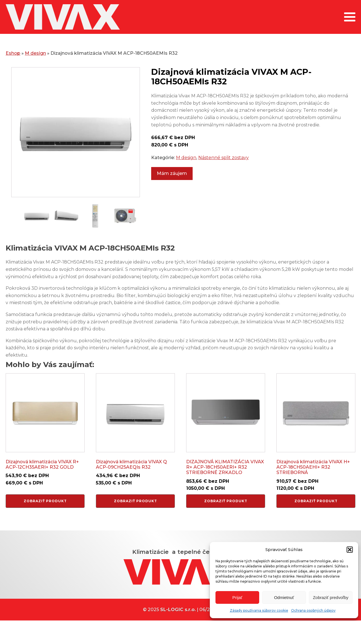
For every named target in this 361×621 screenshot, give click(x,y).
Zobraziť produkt (45, 501)
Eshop (13, 53)
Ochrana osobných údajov (313, 610)
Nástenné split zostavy (223, 157)
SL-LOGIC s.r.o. (178, 609)
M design (35, 53)
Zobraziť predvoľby (330, 597)
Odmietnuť (284, 597)
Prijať (237, 597)
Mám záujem (172, 173)
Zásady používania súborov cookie (259, 610)
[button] (350, 549)
